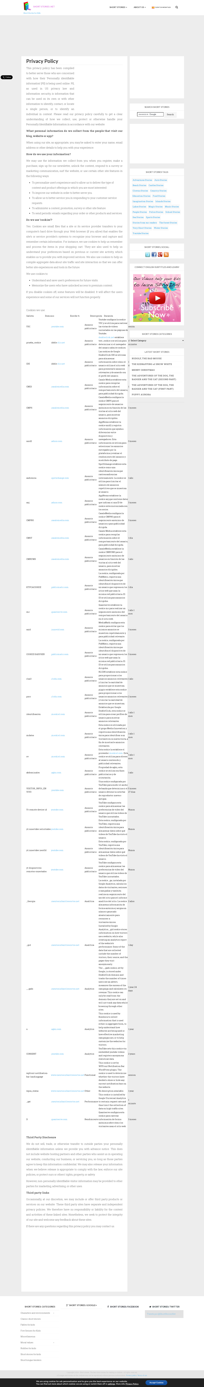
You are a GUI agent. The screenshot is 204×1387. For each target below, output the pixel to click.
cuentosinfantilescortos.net (65, 901)
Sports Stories (153, 217)
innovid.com (57, 629)
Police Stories (156, 212)
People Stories (140, 212)
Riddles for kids (28, 1348)
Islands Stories (162, 201)
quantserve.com (59, 612)
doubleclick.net (106, 337)
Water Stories (161, 228)
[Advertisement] (102, 35)
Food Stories (159, 196)
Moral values (27, 1342)
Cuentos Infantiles (161, 7)
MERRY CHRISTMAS (143, 369)
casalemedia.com (60, 386)
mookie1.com (58, 714)
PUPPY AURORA (141, 394)
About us (139, 7)
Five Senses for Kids (31, 1330)
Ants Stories (160, 180)
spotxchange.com (60, 478)
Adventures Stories (142, 180)
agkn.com (56, 772)
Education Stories (141, 196)
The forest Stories (168, 222)
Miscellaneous (28, 1336)
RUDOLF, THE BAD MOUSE (147, 358)
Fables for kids (28, 1324)
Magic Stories (155, 206)
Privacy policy (131, 1375)
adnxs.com (56, 441)
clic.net (61, 342)
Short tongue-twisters (31, 1360)
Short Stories (118, 7)
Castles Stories (156, 185)
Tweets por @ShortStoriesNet (161, 1314)
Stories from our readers (145, 222)
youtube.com (57, 326)
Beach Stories (139, 185)
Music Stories (172, 206)
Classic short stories (31, 1319)
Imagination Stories (143, 201)
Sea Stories (138, 217)
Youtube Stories (140, 233)
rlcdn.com (56, 678)
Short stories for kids (31, 1354)
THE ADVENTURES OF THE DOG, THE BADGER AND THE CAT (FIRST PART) (153, 387)
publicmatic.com (60, 587)
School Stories (172, 212)
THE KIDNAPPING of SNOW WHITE (152, 364)
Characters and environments (35, 1313)
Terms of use (142, 1375)
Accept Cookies (156, 1382)
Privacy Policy (131, 1384)
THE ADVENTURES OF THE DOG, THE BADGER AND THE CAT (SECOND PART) (154, 377)
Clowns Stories (140, 190)
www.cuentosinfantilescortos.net (67, 1075)
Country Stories (158, 190)
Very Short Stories (142, 228)
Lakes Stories (139, 206)
